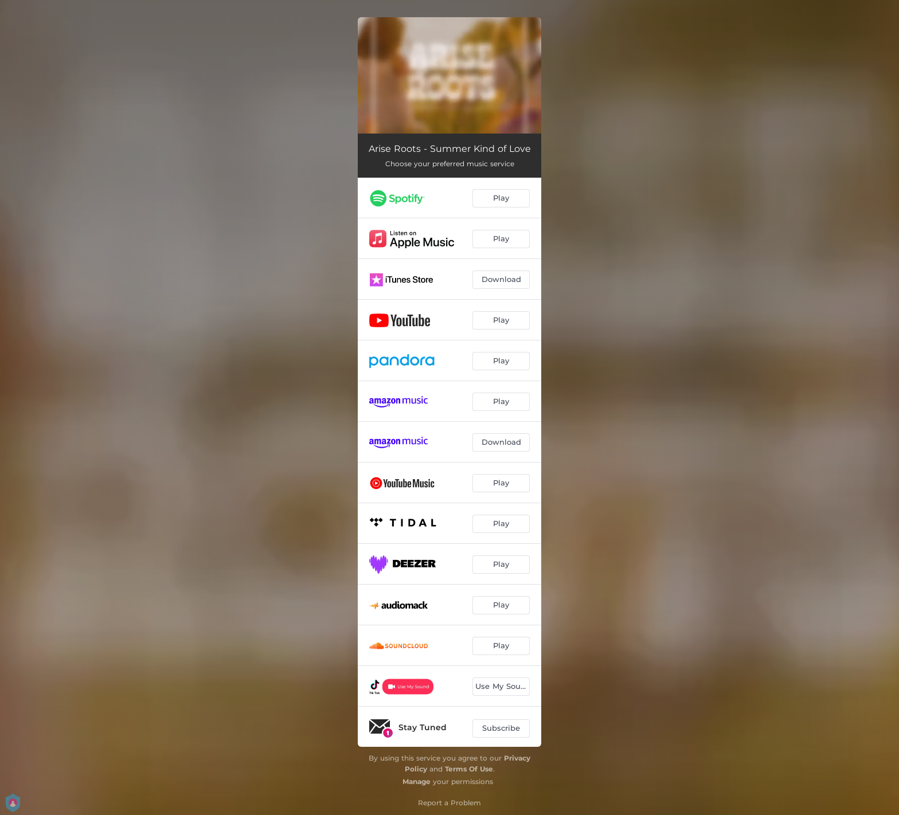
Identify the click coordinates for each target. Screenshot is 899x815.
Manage (416, 781)
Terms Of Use (469, 769)
